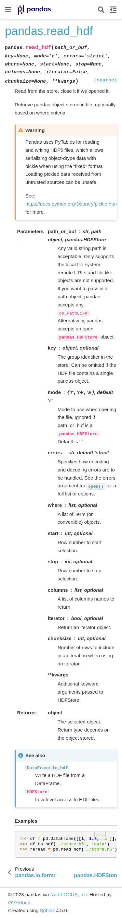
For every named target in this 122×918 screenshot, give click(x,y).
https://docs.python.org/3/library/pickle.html (71, 204)
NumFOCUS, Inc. (69, 894)
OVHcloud (19, 902)
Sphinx (47, 910)
